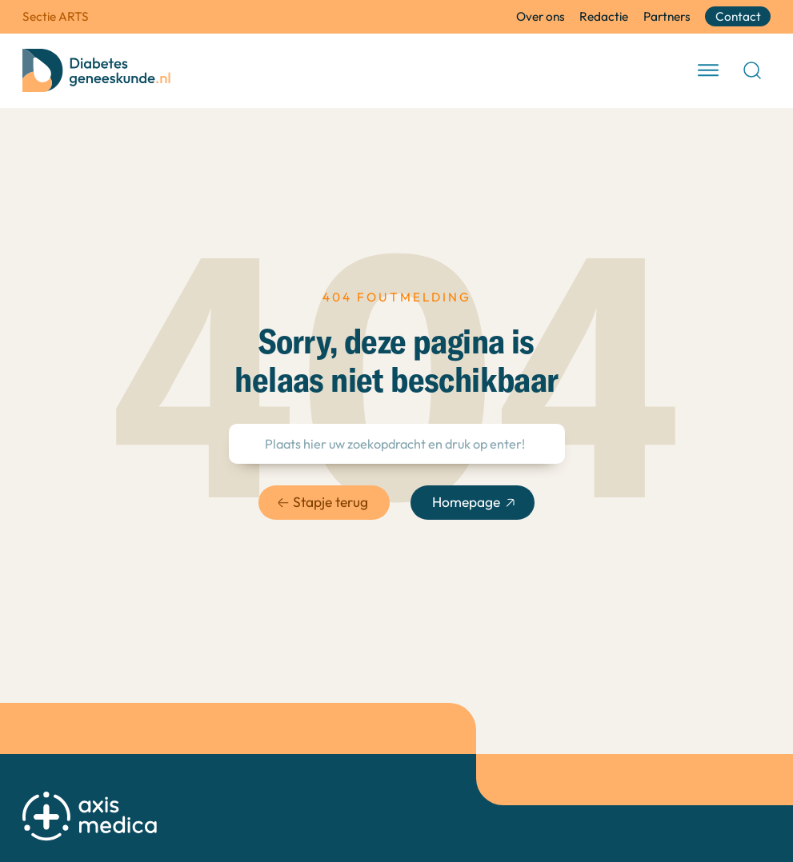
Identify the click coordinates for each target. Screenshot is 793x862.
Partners (667, 16)
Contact (738, 16)
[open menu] (708, 70)
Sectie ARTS (55, 16)
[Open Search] (752, 70)
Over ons (540, 16)
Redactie (603, 16)
